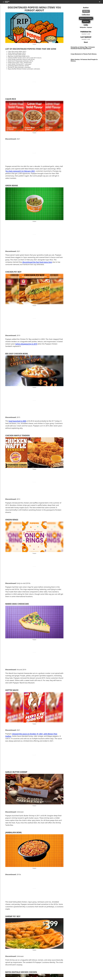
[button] (99, 2)
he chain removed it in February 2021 (20, 171)
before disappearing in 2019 (26, 344)
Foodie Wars (86, 21)
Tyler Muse (85, 11)
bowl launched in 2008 (17, 421)
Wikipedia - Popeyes (86, 27)
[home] (6, 2)
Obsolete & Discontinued (86, 18)
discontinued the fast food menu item (37, 262)
